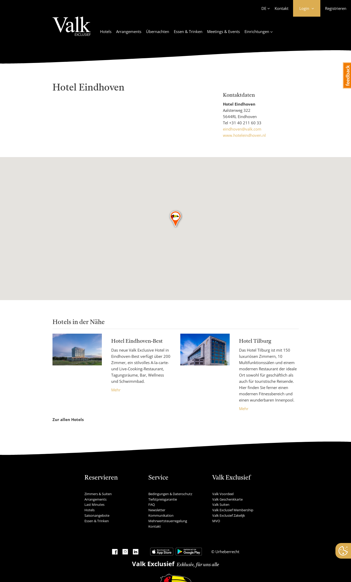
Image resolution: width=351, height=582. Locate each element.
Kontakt (281, 8)
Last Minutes (94, 504)
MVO (216, 521)
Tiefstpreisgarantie (162, 499)
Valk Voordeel (223, 494)
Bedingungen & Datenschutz (170, 494)
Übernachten (157, 31)
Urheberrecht (226, 551)
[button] (176, 219)
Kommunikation (161, 515)
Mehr (116, 389)
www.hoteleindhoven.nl (244, 135)
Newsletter (156, 510)
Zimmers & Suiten (98, 494)
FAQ (151, 504)
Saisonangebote (96, 515)
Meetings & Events (223, 31)
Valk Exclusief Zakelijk (228, 515)
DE (263, 8)
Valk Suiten (220, 504)
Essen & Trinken (188, 31)
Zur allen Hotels (68, 419)
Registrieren (335, 8)
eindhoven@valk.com (242, 129)
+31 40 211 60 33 (245, 122)
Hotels (105, 31)
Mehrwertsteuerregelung (167, 521)
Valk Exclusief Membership (232, 510)
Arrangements (128, 31)
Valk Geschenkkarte (227, 499)
